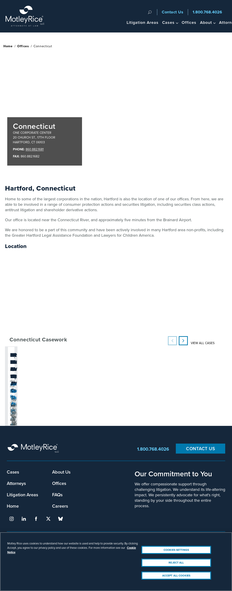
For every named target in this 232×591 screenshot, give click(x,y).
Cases (122, 22)
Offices (143, 22)
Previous (172, 340)
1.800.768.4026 (207, 12)
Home (8, 46)
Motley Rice (34, 449)
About (160, 22)
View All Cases (203, 343)
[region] (116, 561)
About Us (61, 472)
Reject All (176, 563)
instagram (11, 519)
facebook (36, 519)
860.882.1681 (35, 149)
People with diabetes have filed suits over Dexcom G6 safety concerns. (40, 371)
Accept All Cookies (176, 576)
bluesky (60, 519)
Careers (60, 506)
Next (183, 340)
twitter (48, 519)
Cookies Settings (176, 550)
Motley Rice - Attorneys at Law (27, 16)
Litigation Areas (97, 22)
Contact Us (172, 12)
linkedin (24, 519)
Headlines (207, 22)
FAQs (57, 494)
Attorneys (183, 22)
